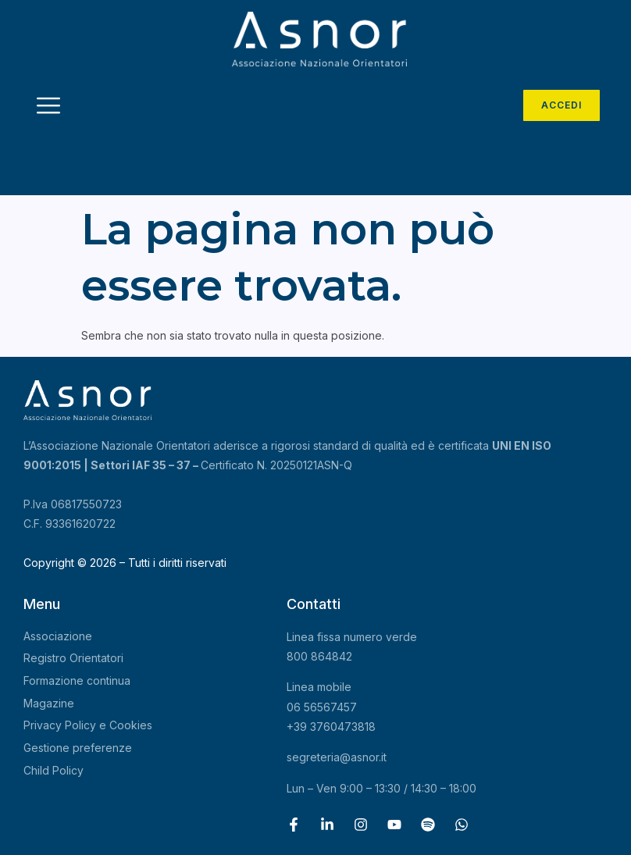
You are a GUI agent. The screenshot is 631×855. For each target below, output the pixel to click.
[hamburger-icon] (48, 107)
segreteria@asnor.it (337, 757)
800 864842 (319, 656)
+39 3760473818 (331, 726)
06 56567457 (322, 707)
